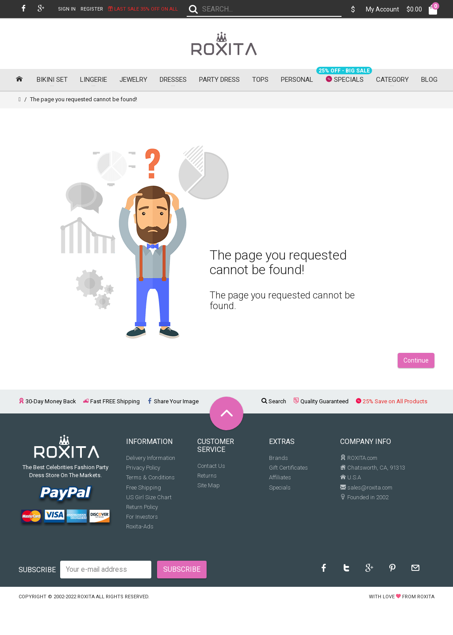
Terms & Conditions (150, 479)
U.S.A (350, 479)
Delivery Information (150, 460)
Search (273, 403)
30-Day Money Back (47, 403)
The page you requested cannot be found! (83, 101)
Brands (278, 460)
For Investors (142, 519)
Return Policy (142, 508)
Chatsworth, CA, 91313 (372, 470)
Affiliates (280, 479)
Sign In (67, 9)
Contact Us (211, 467)
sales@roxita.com (366, 489)
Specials (280, 489)
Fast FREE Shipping (111, 403)
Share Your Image (173, 403)
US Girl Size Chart (149, 499)
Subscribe (37, 571)
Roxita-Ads (140, 528)
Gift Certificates (288, 470)
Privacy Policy (143, 470)
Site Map (208, 487)
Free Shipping (143, 489)
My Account (382, 9)
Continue (416, 362)
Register (92, 9)
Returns (207, 477)
